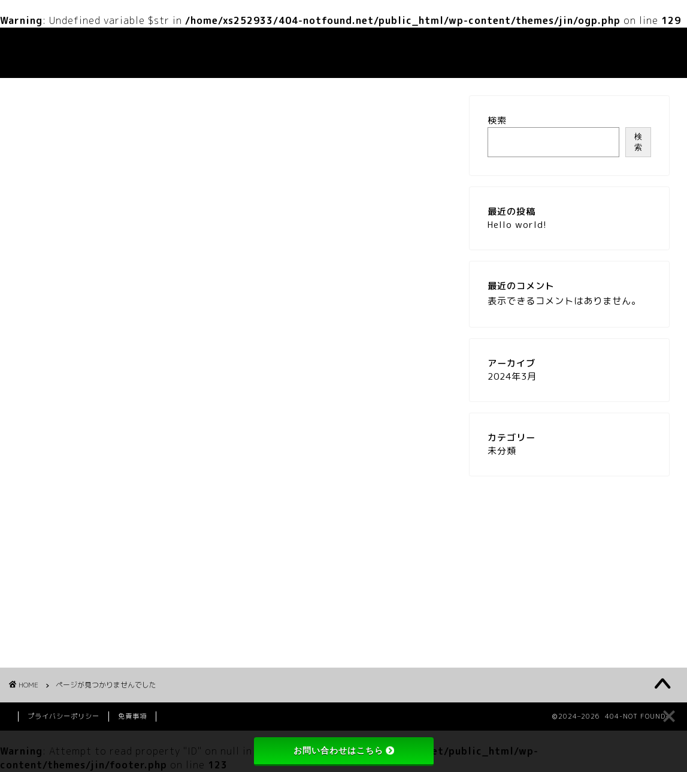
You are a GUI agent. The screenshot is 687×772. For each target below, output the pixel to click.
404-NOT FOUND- (44, 53)
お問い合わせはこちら (343, 750)
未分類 (81, 627)
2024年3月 (512, 376)
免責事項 (132, 716)
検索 (497, 120)
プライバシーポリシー (63, 716)
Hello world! (517, 224)
